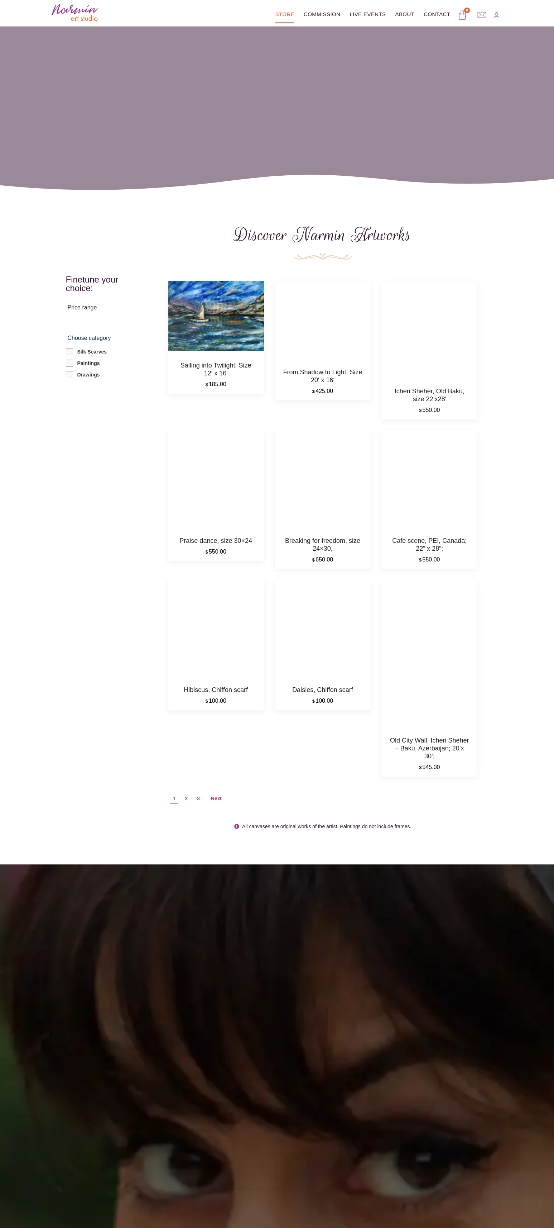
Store (284, 14)
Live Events (368, 14)
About (405, 14)
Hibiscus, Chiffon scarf (216, 694)
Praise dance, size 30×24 (215, 543)
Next (216, 803)
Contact (437, 14)
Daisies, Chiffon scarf (322, 694)
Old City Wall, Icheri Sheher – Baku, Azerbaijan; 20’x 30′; (429, 752)
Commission (322, 14)
